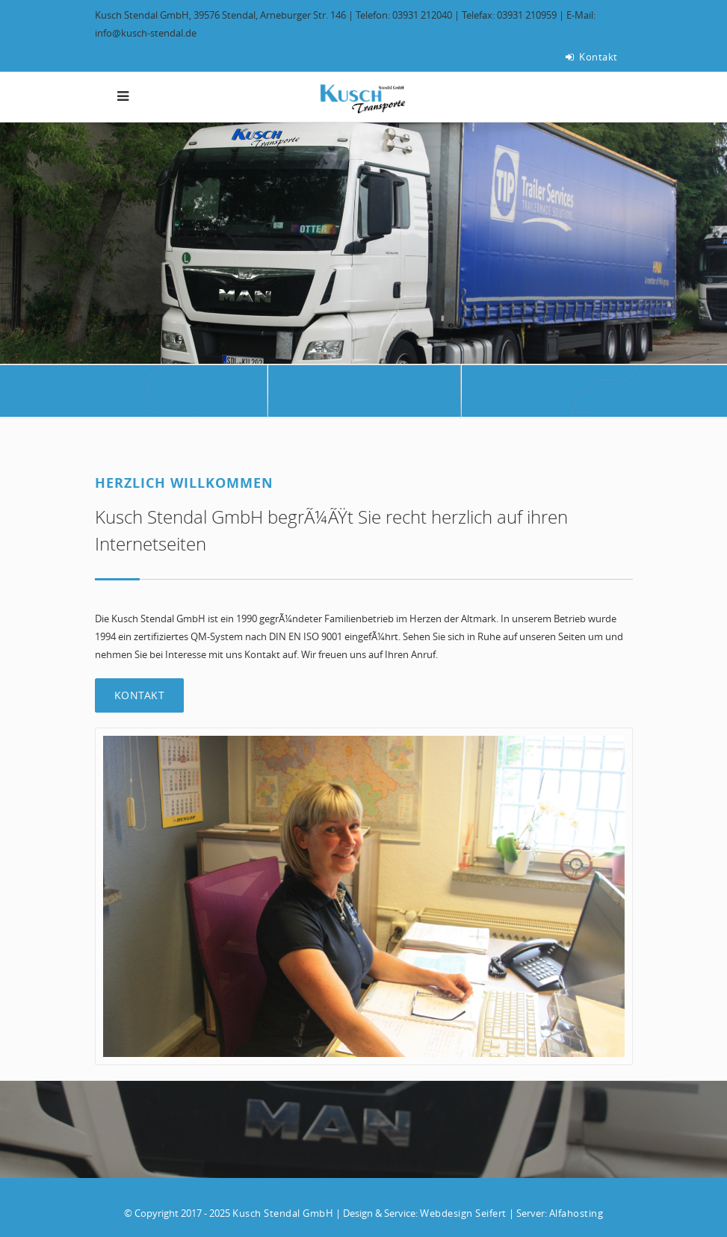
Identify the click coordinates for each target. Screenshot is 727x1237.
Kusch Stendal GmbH (282, 1213)
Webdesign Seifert (463, 1213)
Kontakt (592, 56)
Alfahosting (576, 1213)
